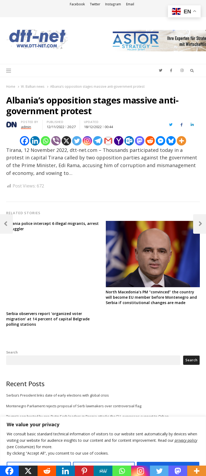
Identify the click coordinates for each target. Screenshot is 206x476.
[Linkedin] (35, 140)
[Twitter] (77, 140)
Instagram (113, 4)
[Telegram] (97, 140)
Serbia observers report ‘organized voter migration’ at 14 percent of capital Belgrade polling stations (48, 319)
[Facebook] (24, 140)
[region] (103, 446)
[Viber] (56, 140)
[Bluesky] (171, 140)
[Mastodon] (139, 140)
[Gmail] (108, 140)
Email (130, 4)
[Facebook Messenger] (160, 140)
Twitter (95, 4)
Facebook (77, 4)
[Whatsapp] (45, 140)
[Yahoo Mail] (118, 140)
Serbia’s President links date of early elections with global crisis (57, 395)
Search (12, 352)
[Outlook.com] (129, 140)
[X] (66, 140)
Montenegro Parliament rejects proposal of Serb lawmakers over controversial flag (73, 406)
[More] (181, 140)
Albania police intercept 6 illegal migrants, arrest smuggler (52, 226)
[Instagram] (87, 140)
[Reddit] (150, 140)
